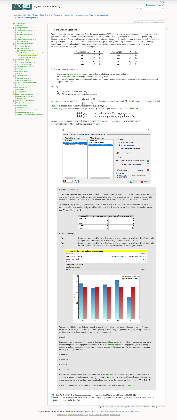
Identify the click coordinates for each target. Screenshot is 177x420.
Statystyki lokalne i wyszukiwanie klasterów (30, 114)
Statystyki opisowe (22, 105)
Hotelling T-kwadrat (22, 69)
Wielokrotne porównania (24, 64)
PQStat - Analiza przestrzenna (23, 94)
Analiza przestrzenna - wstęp (25, 96)
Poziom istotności (110, 374)
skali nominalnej (71, 74)
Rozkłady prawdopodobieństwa (26, 39)
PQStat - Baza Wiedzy (29, 15)
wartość (102, 109)
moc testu (132, 385)
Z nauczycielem (21, 92)
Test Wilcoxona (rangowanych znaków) (33, 53)
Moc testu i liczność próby (25, 34)
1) (107, 76)
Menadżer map (21, 98)
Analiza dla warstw (22, 71)
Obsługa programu (22, 27)
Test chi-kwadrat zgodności (99, 15)
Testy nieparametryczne (79, 15)
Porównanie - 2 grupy (23, 59)
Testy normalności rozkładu (25, 43)
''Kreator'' (95, 124)
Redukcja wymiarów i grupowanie (27, 82)
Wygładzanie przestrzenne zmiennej (28, 103)
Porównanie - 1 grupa (61, 15)
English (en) (150, 5)
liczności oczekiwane (69, 77)
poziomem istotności (128, 109)
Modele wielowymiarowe (24, 80)
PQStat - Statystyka (45, 15)
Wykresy (19, 32)
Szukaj (163, 9)
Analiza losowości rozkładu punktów (28, 110)
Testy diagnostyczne (23, 78)
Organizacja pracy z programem (26, 30)
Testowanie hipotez (22, 41)
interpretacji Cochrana (93, 77)
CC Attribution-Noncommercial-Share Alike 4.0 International (119, 412)
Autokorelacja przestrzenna (25, 112)
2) (72, 344)
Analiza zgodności (22, 76)
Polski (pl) (160, 5)
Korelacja (19, 73)
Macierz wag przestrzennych (25, 100)
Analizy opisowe (22, 37)
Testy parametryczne (25, 48)
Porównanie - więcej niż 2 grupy (26, 62)
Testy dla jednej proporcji (28, 57)
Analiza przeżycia (22, 87)
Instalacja (19, 25)
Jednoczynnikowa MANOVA (25, 66)
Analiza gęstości (22, 107)
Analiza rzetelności (22, 85)
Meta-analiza (21, 89)
